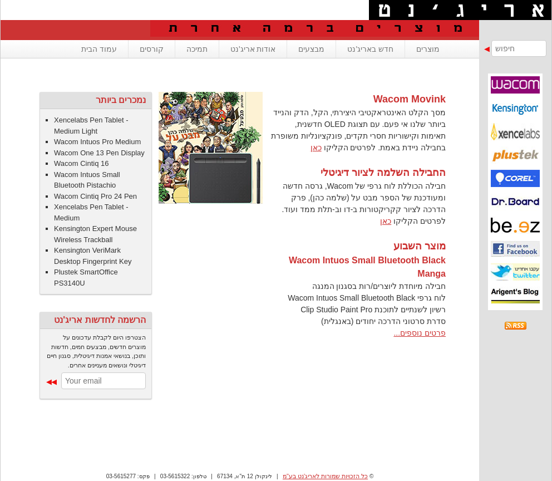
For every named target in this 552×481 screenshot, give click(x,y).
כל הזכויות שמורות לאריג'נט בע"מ (325, 476)
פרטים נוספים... (419, 332)
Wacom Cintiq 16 (81, 163)
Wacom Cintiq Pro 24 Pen (95, 196)
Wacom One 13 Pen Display (99, 153)
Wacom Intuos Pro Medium (97, 142)
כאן (316, 147)
